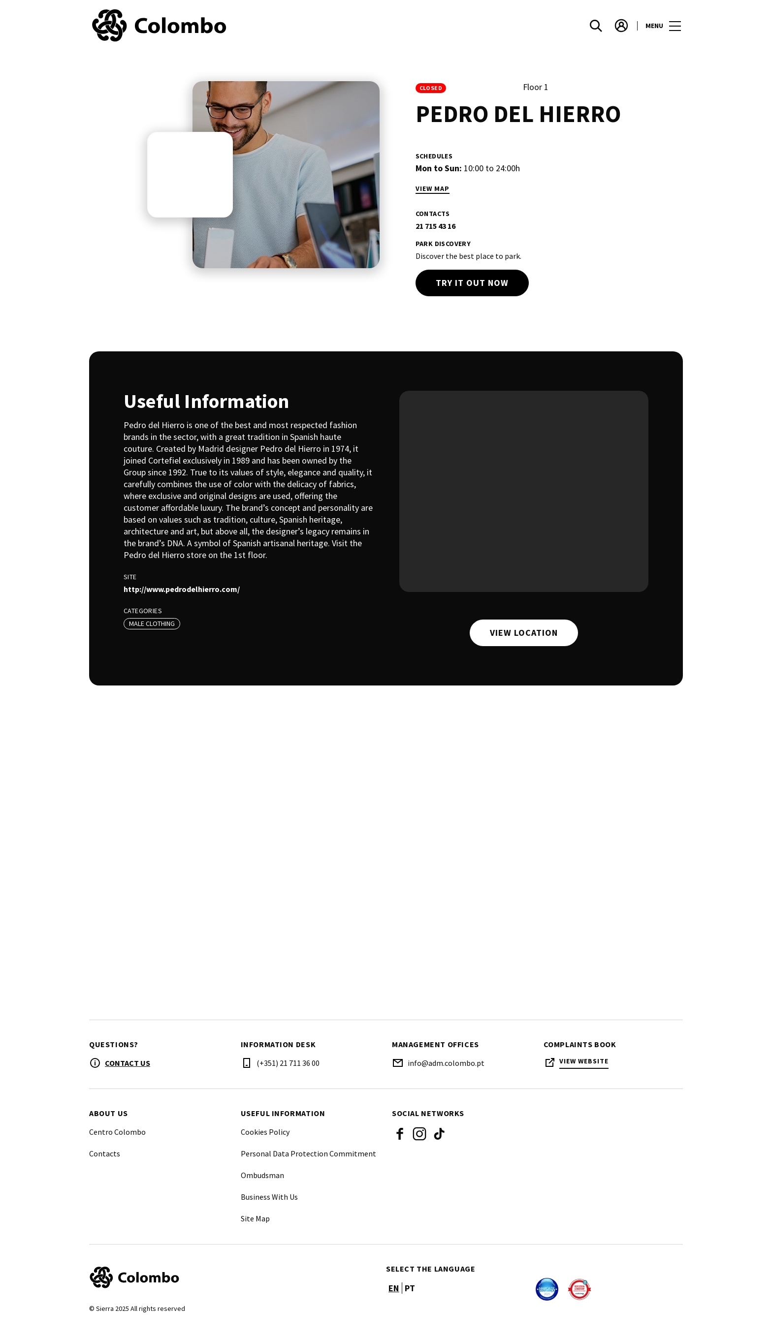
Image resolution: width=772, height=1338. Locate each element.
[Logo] (231, 1285)
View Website (584, 1069)
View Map (433, 189)
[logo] (238, 29)
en (393, 1296)
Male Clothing (152, 623)
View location (524, 632)
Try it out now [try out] (472, 282)
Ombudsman (262, 1183)
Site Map (255, 1226)
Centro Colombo (117, 1140)
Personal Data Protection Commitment (308, 1161)
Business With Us (269, 1205)
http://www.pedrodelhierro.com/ (182, 589)
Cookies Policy (265, 1140)
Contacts (104, 1161)
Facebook (400, 1142)
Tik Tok (439, 1142)
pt (410, 1296)
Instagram (419, 1142)
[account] (621, 29)
